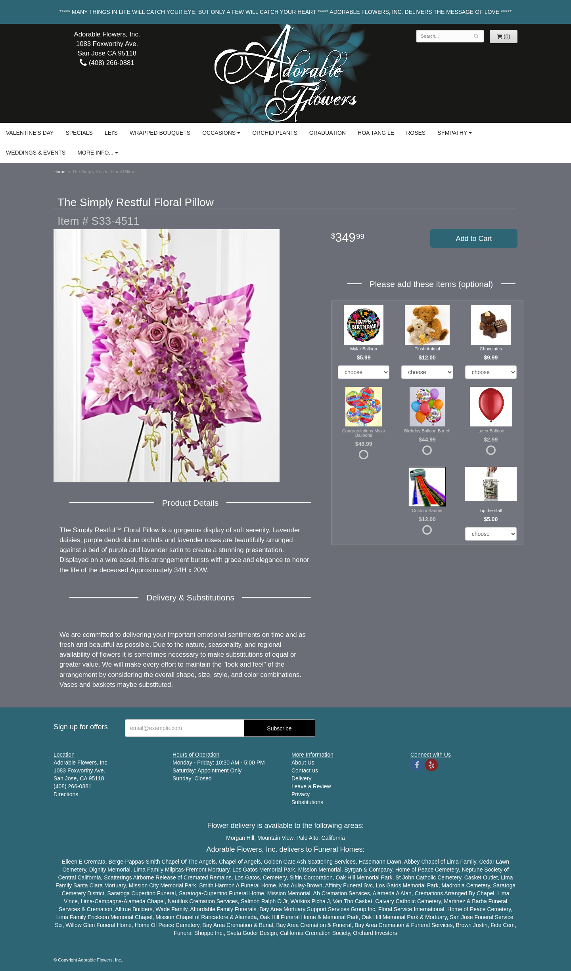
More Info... (95, 152)
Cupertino (143, 893)
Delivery (301, 778)
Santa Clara (88, 885)
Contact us (304, 770)
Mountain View (275, 838)
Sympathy (452, 133)
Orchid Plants (274, 133)
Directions (66, 794)
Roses (415, 133)
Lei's (111, 133)
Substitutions (307, 802)
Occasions (219, 133)
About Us (302, 762)
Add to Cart (474, 239)
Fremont (196, 869)
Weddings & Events (35, 152)
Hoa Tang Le (376, 133)
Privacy (300, 794)
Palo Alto (307, 838)
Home (59, 171)
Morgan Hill (240, 838)
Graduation (327, 133)
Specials (78, 133)
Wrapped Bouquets (160, 133)
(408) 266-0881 (107, 63)
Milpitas (174, 869)
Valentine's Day (30, 133)
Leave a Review (311, 786)
